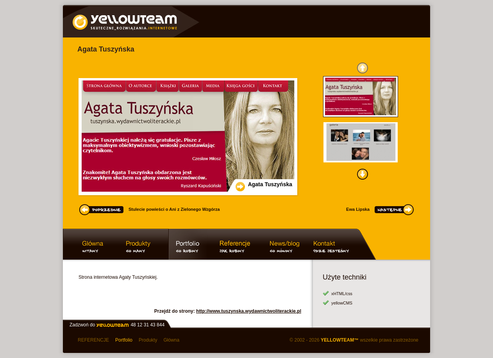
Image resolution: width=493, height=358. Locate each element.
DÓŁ (362, 174)
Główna (171, 340)
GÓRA (362, 67)
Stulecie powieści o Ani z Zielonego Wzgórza (174, 209)
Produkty (148, 340)
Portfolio (123, 340)
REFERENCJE (93, 340)
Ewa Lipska (358, 209)
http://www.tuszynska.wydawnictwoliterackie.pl (248, 311)
